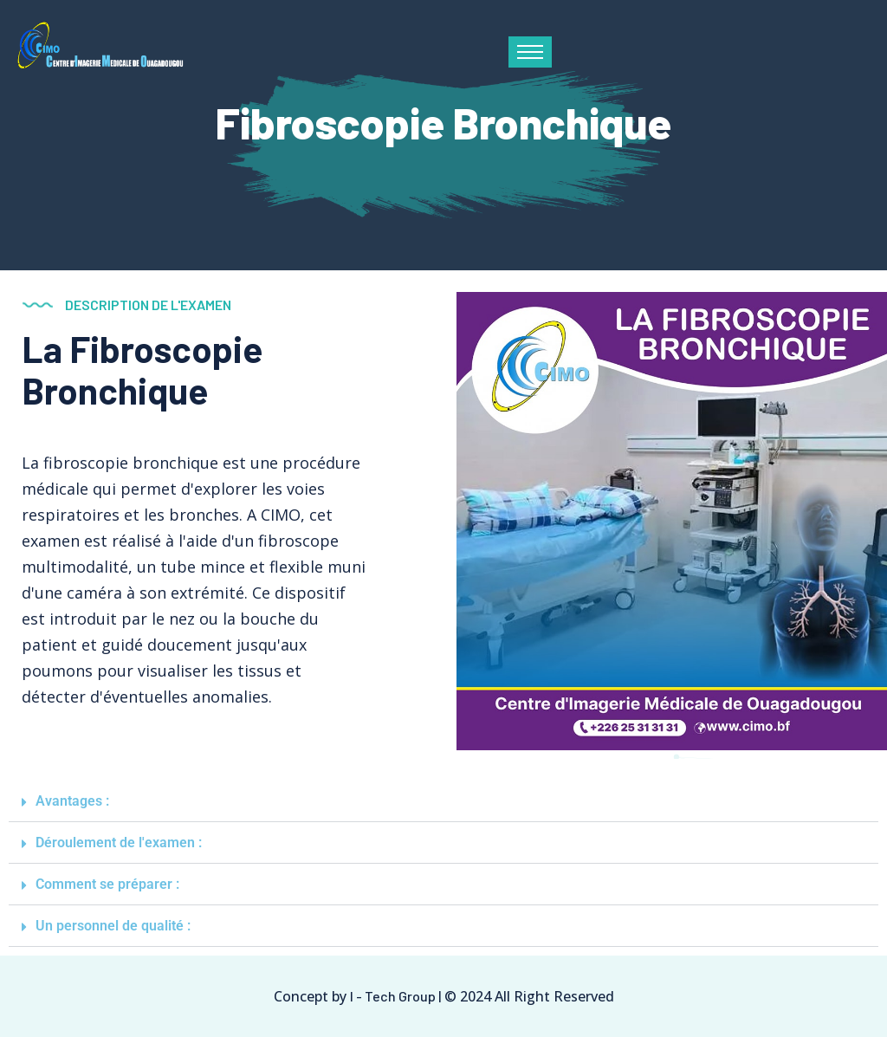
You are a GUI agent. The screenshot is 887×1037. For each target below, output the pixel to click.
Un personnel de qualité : (113, 925)
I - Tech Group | (395, 996)
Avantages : (72, 801)
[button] (443, 801)
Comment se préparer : (107, 884)
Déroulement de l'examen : (119, 842)
